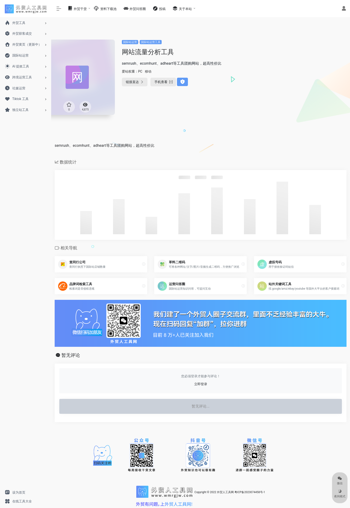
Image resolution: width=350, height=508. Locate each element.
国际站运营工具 (150, 42)
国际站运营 (130, 42)
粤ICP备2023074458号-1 (249, 492)
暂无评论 (70, 355)
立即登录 (200, 384)
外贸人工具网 (225, 492)
